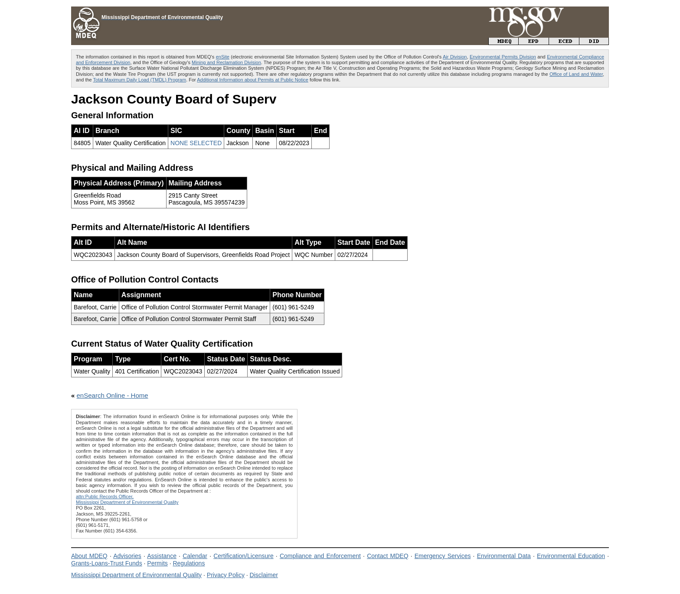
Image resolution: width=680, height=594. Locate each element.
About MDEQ (89, 555)
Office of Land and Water (576, 74)
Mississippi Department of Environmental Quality (136, 574)
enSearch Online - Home (112, 395)
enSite (222, 56)
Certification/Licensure (243, 555)
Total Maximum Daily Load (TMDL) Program (139, 79)
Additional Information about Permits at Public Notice (252, 79)
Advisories (127, 555)
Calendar (195, 555)
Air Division (455, 56)
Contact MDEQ (387, 555)
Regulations (189, 563)
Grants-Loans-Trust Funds (106, 563)
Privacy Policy (226, 574)
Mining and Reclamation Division (226, 62)
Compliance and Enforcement (320, 555)
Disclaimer (264, 574)
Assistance (162, 555)
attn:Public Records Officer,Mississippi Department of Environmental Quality (127, 499)
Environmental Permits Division (503, 56)
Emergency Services (443, 555)
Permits (157, 563)
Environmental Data (504, 555)
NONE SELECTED (196, 143)
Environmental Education (571, 555)
